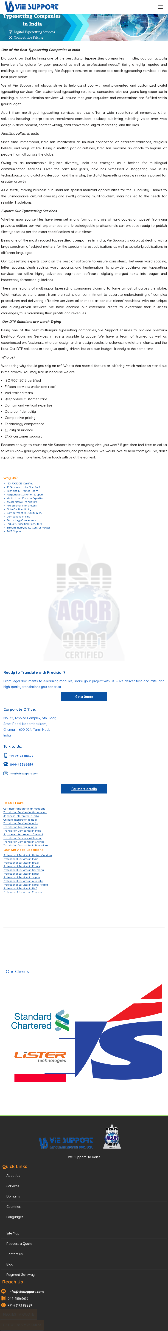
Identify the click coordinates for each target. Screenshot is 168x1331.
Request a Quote (19, 1244)
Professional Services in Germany (23, 870)
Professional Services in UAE (20, 888)
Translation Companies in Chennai (24, 841)
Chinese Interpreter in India (20, 819)
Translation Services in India (20, 823)
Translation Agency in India (20, 827)
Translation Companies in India (22, 830)
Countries (13, 1207)
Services (12, 1186)
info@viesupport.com (25, 1292)
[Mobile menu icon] (160, 7)
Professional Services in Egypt (21, 873)
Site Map (13, 1233)
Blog (9, 1264)
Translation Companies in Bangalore (25, 845)
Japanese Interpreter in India (21, 816)
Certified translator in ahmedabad (24, 808)
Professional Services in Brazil (21, 862)
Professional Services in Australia (23, 881)
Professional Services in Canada (22, 892)
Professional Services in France (21, 866)
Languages (14, 1217)
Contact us (14, 1254)
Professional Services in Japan (21, 877)
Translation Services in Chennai (22, 838)
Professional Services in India (20, 859)
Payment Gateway (20, 1275)
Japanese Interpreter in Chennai (23, 834)
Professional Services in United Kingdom (27, 855)
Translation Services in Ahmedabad (25, 812)
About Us (13, 1176)
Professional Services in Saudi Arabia (25, 884)
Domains (13, 1196)
